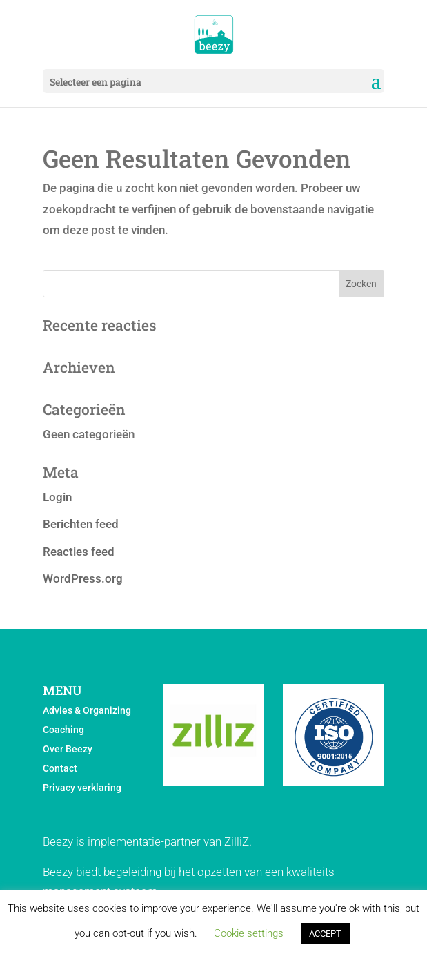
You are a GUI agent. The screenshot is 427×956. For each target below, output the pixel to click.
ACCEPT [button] (325, 933)
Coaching (63, 729)
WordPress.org (83, 578)
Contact (60, 768)
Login (57, 497)
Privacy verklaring (82, 787)
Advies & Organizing (87, 710)
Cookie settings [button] (249, 933)
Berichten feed (81, 524)
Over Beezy (67, 748)
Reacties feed (79, 551)
